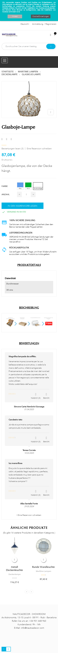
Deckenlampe (15, 574)
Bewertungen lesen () (13, 148)
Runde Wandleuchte (43, 567)
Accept (14, 16)
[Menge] (26, 194)
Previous (27, 592)
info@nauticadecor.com (32, 627)
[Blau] (20, 186)
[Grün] (28, 186)
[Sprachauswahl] (25, 24)
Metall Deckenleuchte (14, 568)
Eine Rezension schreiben (39, 148)
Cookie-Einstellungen (40, 16)
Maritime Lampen (43, 571)
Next (31, 592)
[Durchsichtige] (38, 186)
